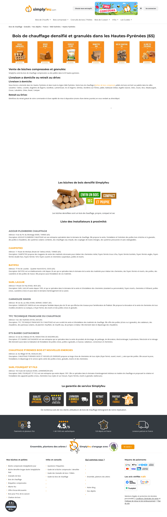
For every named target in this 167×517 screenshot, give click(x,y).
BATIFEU (14, 265)
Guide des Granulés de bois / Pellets (61, 473)
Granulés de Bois (14, 476)
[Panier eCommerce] (141, 8)
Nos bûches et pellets (16, 460)
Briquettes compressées (17, 483)
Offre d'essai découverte (17, 490)
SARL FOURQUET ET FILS (23, 367)
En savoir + (128, 447)
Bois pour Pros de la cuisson (19, 494)
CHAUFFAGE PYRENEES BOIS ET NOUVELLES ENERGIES (41, 350)
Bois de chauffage (15, 479)
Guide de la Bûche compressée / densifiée (63, 469)
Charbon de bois (14, 497)
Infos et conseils (54, 460)
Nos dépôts (91, 491)
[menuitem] (43, 20)
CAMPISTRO (16, 248)
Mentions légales (131, 496)
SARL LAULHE (17, 282)
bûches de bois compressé (105, 85)
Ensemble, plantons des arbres (98, 477)
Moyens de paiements (135, 460)
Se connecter (151, 8)
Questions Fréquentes (56, 466)
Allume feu (12, 487)
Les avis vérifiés (135, 477)
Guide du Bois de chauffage (58, 477)
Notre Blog (91, 487)
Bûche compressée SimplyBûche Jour (22, 466)
